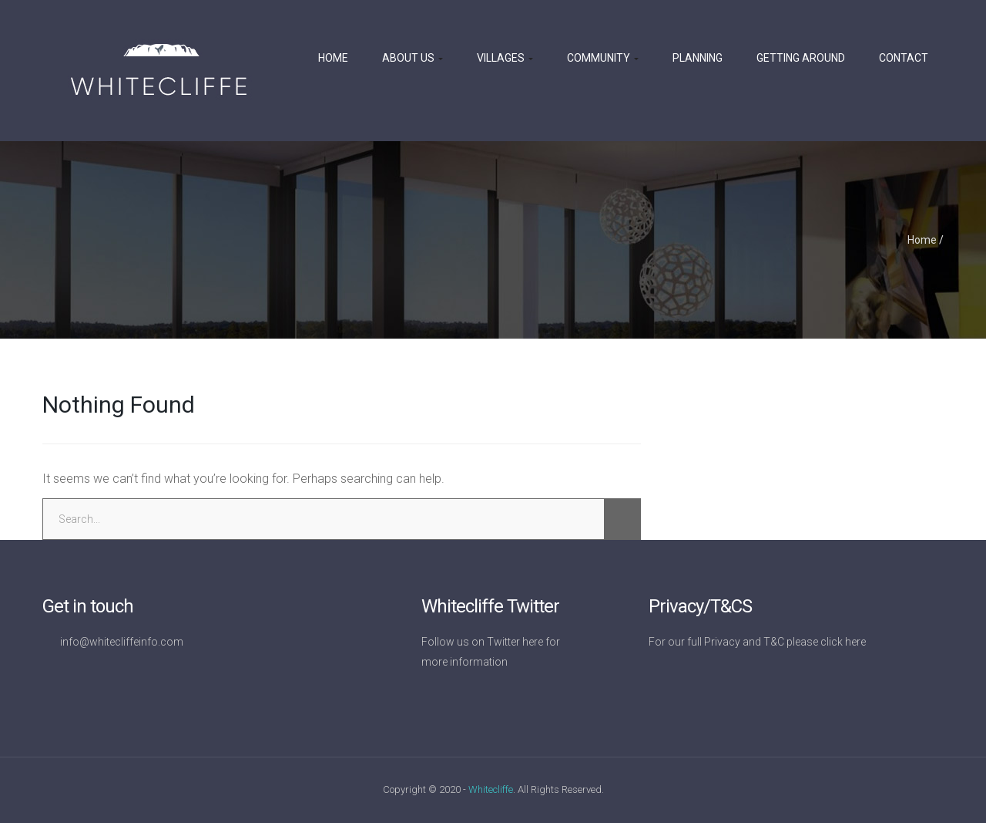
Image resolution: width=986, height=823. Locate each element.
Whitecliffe (490, 789)
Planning (697, 58)
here (532, 642)
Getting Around (800, 58)
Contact (903, 58)
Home (333, 58)
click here (843, 642)
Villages (505, 58)
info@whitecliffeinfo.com (121, 642)
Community (603, 58)
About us (412, 58)
